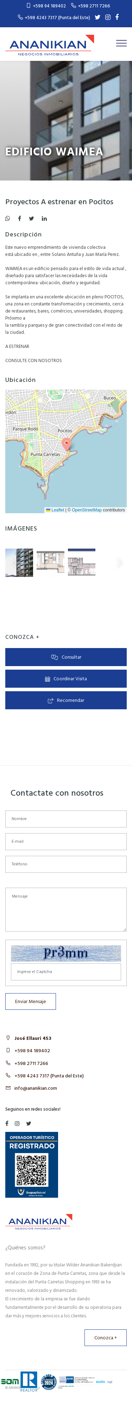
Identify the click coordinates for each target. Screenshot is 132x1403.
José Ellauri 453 (32, 1039)
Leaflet (55, 510)
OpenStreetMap (87, 510)
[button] (66, 444)
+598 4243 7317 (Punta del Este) (49, 1076)
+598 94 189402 (32, 1051)
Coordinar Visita (66, 679)
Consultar (66, 657)
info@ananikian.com (35, 1088)
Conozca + (105, 1338)
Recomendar (66, 701)
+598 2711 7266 (31, 1064)
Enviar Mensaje (30, 1002)
